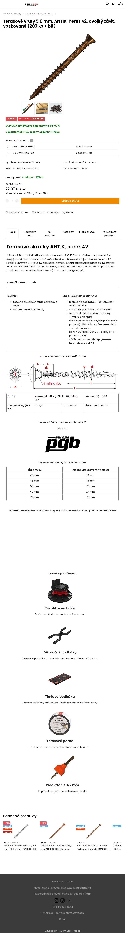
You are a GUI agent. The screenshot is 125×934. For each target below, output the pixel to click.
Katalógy (68, 233)
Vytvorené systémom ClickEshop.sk (62, 932)
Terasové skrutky (12, 13)
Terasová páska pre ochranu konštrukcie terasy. (60, 748)
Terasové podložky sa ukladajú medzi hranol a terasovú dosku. (59, 659)
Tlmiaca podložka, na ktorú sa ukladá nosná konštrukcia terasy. (59, 704)
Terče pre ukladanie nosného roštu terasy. (60, 615)
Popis (12, 233)
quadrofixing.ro (43, 889)
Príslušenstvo (86, 233)
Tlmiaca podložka (60, 698)
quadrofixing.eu (63, 895)
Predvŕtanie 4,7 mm (62, 786)
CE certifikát (49, 235)
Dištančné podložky (60, 654)
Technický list (30, 235)
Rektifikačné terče (60, 609)
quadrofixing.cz (62, 889)
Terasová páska (59, 742)
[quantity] (12, 202)
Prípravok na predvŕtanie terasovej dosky (62, 792)
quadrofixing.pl (82, 895)
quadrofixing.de (44, 895)
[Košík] (121, 3)
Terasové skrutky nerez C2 (39, 13)
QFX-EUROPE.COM (62, 908)
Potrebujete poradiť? (109, 235)
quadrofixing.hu (81, 889)
